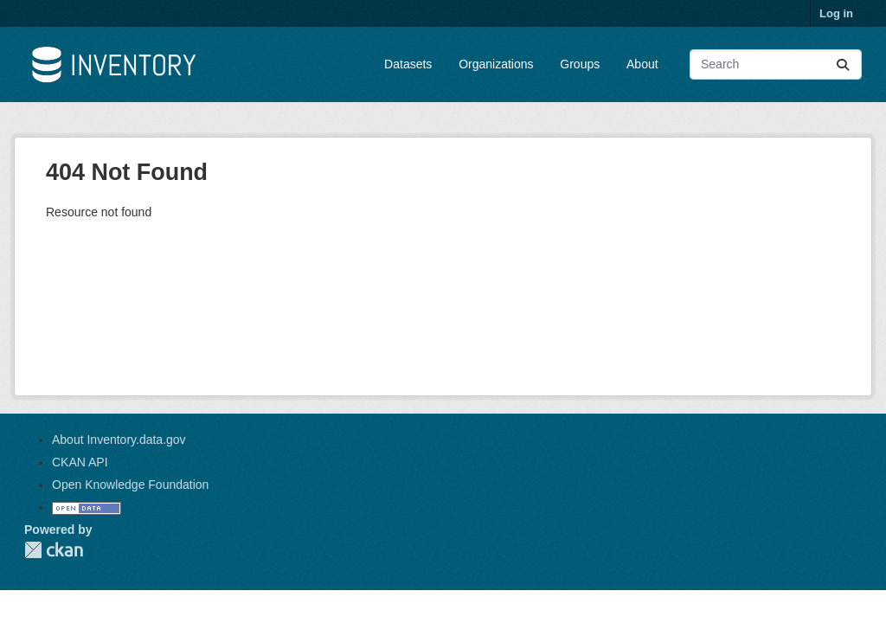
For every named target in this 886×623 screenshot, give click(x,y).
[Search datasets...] (776, 64)
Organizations (496, 64)
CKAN (53, 550)
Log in (836, 13)
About (642, 64)
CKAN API (80, 462)
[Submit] (842, 64)
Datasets (408, 64)
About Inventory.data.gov (119, 439)
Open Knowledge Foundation (130, 484)
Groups (580, 64)
